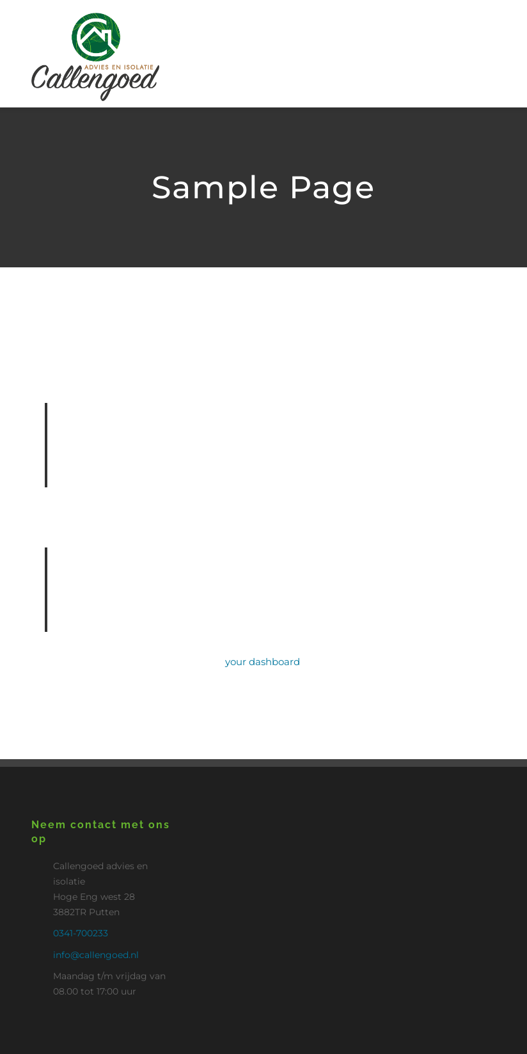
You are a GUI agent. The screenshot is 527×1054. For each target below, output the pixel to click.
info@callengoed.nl (96, 955)
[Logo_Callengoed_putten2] (95, 18)
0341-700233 (80, 933)
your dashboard (262, 662)
